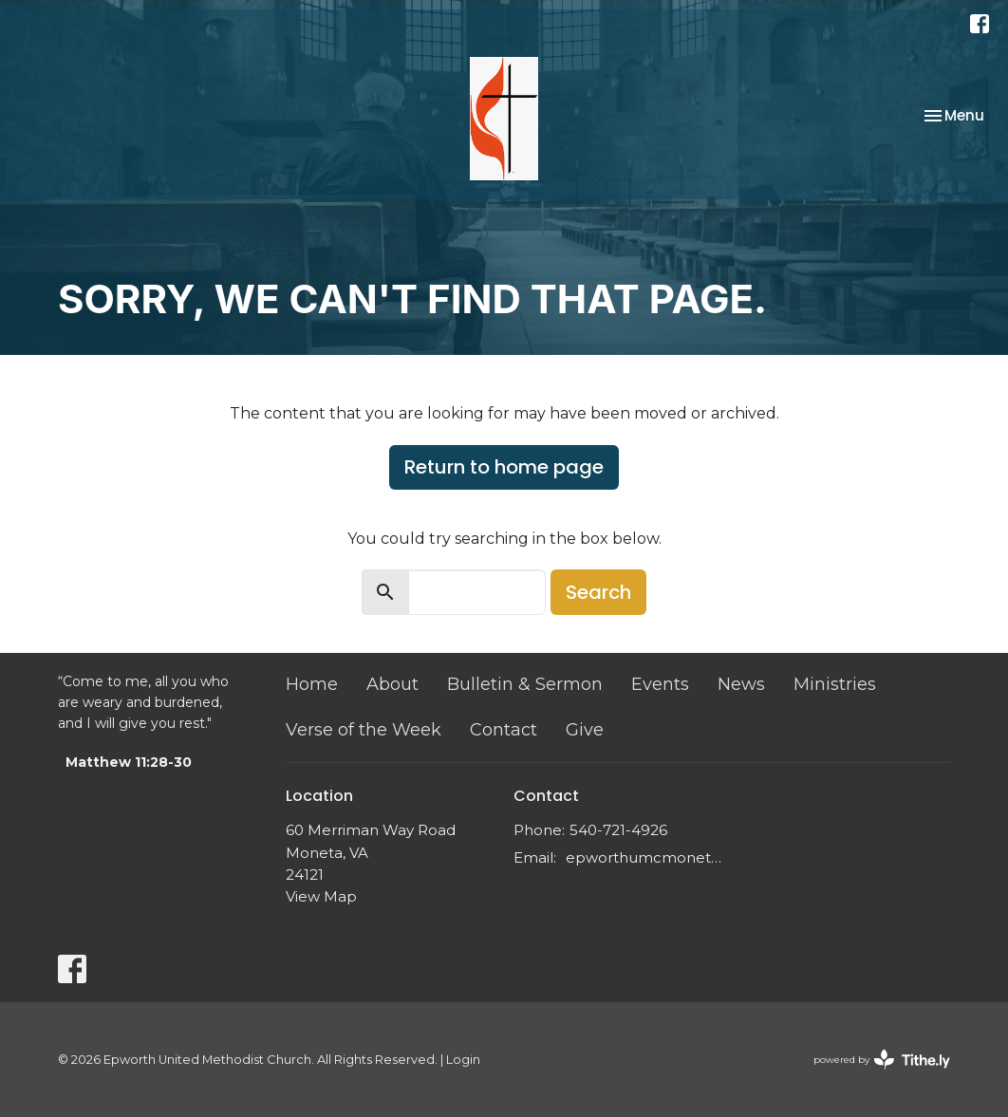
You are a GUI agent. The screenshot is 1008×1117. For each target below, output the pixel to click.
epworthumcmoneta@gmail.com (644, 857)
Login (463, 1059)
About (392, 684)
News (741, 684)
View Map (321, 896)
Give (585, 729)
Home (312, 684)
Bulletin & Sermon (525, 684)
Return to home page (504, 467)
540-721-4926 (618, 830)
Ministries (834, 684)
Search (598, 592)
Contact (503, 729)
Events (660, 684)
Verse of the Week (363, 729)
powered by (881, 1059)
